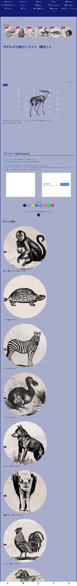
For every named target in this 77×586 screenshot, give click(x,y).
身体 (4, 406)
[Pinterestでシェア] (52, 205)
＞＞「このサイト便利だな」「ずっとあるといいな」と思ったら (25, 165)
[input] (38, 388)
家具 (5, 428)
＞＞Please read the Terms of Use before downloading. (21, 161)
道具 (4, 431)
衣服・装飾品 (7, 434)
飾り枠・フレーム (9, 440)
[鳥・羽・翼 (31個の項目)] (36, 451)
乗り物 (7, 423)
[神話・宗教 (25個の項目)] (46, 451)
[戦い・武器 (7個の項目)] (51, 453)
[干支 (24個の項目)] (64, 451)
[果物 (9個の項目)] (44, 453)
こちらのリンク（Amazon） (13, 167)
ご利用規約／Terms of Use (10, 380)
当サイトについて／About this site (12, 378)
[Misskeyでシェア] (32, 205)
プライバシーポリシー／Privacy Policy (14, 383)
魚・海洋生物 (8, 414)
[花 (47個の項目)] (17, 451)
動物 (5, 84)
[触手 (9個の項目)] (38, 453)
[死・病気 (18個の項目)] (6, 453)
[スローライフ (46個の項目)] (25, 451)
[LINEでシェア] (48, 205)
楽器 (6, 437)
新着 (6, 400)
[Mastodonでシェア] (28, 205)
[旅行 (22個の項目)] (71, 451)
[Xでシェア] (24, 205)
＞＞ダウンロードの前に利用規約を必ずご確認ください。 (20, 159)
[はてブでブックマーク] (40, 205)
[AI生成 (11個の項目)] (31, 453)
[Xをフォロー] (38, 214)
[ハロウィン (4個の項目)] (60, 453)
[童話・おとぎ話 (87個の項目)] (8, 451)
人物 (5, 403)
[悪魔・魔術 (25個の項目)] (56, 451)
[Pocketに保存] (44, 205)
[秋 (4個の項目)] (73, 453)
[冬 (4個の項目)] (67, 453)
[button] (73, 388)
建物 (6, 426)
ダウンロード (65, 184)
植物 (4, 420)
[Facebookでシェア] (36, 205)
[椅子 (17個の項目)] (14, 453)
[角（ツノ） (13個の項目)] (22, 453)
